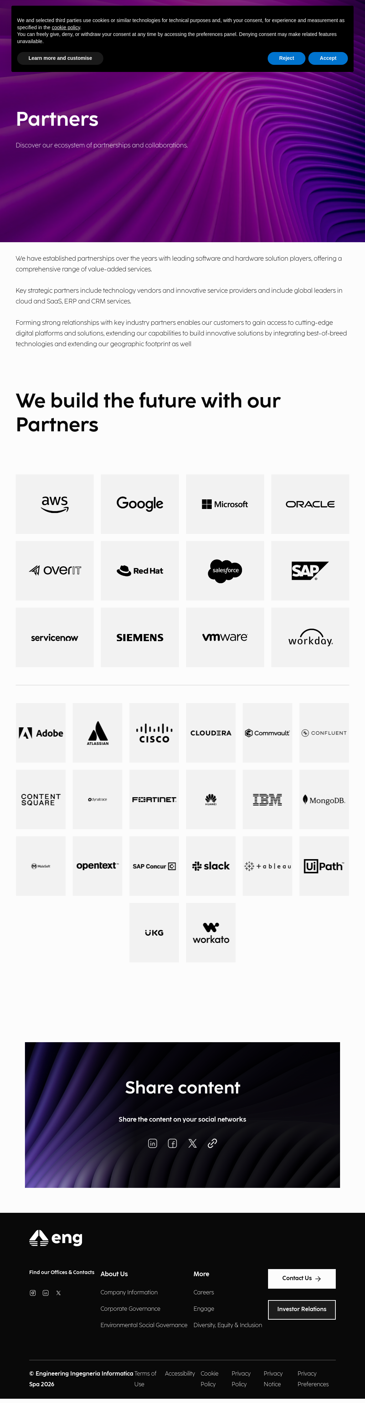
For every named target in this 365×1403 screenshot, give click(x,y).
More (201, 1274)
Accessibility (180, 1374)
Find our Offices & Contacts (61, 1272)
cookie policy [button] (66, 27)
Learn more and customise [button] (60, 58)
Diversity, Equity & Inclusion (228, 1325)
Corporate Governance (130, 1309)
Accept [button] (328, 58)
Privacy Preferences (313, 1379)
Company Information (129, 1292)
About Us (114, 1274)
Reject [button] (286, 58)
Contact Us (302, 1278)
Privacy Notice (273, 1379)
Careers (204, 1292)
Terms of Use (145, 1379)
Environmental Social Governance (144, 1325)
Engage (204, 1309)
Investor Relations (302, 1309)
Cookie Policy (210, 1379)
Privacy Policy (241, 1379)
